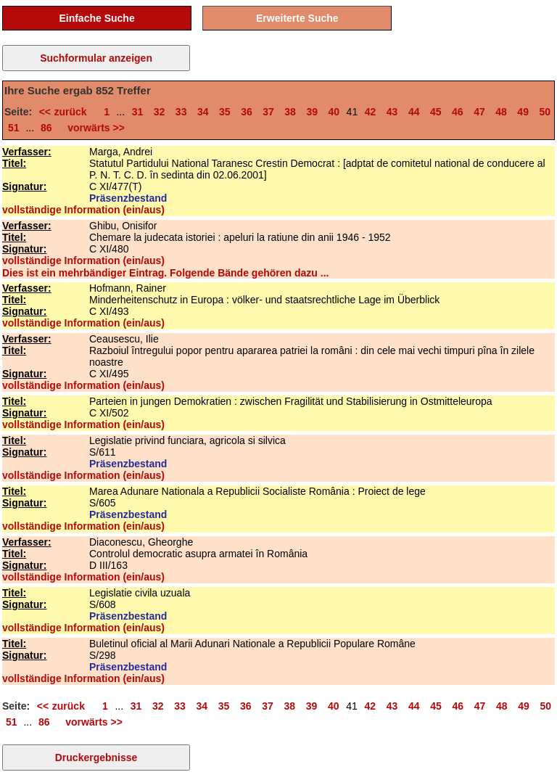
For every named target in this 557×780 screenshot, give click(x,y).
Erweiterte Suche (297, 18)
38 (290, 112)
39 (312, 112)
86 (46, 128)
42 (370, 112)
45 (436, 112)
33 (181, 112)
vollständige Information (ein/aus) (83, 209)
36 (246, 112)
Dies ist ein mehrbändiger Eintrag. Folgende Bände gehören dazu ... (165, 273)
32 (159, 112)
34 (203, 112)
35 (225, 112)
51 (14, 128)
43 (392, 112)
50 (544, 112)
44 (414, 112)
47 (479, 112)
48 (501, 112)
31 (138, 112)
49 (523, 112)
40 (334, 112)
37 (268, 112)
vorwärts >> (93, 128)
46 (457, 112)
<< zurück (66, 112)
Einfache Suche (96, 18)
